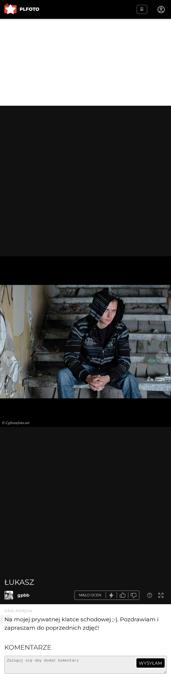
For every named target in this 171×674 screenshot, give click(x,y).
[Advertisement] (85, 62)
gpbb (23, 595)
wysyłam (150, 663)
